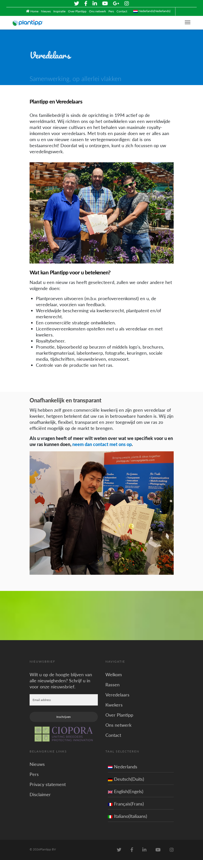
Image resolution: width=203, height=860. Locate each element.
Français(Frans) (126, 803)
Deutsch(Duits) (126, 779)
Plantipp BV (48, 849)
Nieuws (46, 11)
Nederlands (122, 766)
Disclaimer (40, 794)
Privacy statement (48, 784)
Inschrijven (63, 716)
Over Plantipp (77, 11)
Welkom (113, 674)
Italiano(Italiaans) (127, 816)
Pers (111, 11)
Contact (122, 11)
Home (34, 11)
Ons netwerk (97, 11)
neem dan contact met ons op (102, 444)
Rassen (112, 684)
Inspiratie (59, 11)
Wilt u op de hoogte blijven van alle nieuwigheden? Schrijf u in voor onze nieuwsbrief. (61, 680)
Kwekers (114, 704)
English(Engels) (125, 791)
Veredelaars (117, 694)
